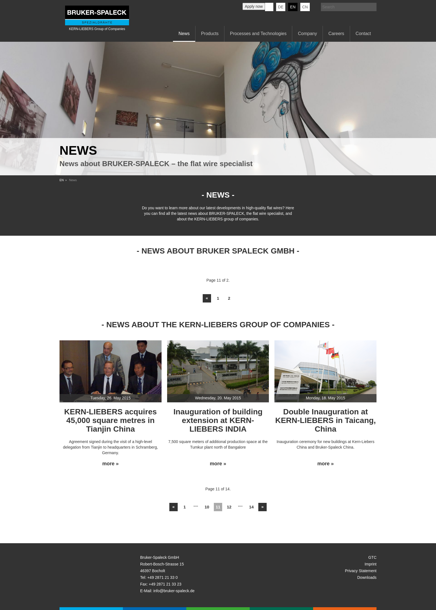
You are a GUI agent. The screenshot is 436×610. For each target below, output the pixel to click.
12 (229, 507)
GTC (372, 557)
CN (305, 7)
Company (307, 33)
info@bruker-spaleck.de (173, 591)
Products (210, 33)
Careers (336, 33)
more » (110, 463)
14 (251, 507)
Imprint (370, 564)
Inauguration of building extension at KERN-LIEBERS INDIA (218, 420)
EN (62, 180)
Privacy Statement (360, 571)
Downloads (366, 577)
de (280, 7)
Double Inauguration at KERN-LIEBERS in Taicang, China (325, 420)
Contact (363, 33)
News (184, 33)
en (292, 7)
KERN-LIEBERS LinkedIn (269, 7)
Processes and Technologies (258, 33)
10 (207, 507)
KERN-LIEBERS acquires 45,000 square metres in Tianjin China (110, 420)
